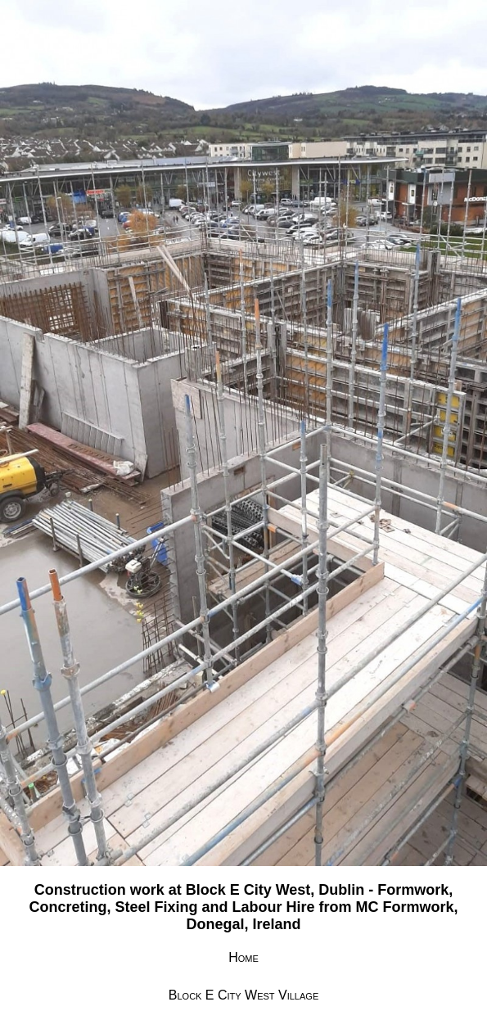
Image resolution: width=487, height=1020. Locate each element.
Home (243, 957)
